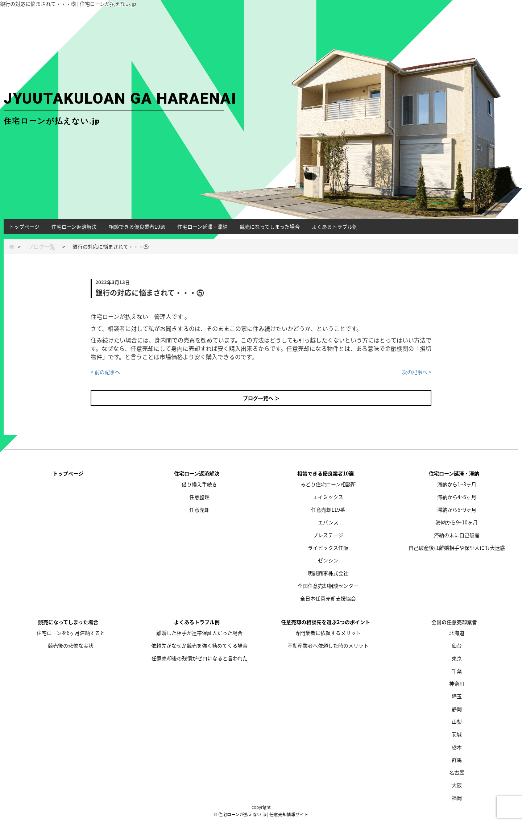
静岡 (457, 708)
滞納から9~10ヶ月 (457, 522)
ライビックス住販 (328, 547)
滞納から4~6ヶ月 (456, 496)
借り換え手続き (199, 484)
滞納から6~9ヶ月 (456, 509)
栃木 (457, 747)
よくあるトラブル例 (334, 226)
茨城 (457, 734)
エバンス (328, 522)
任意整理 (199, 496)
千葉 (457, 670)
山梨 (457, 721)
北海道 (456, 632)
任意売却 (199, 509)
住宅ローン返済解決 (74, 226)
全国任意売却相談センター (328, 585)
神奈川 (456, 683)
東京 (457, 658)
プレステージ (328, 535)
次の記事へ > (416, 371)
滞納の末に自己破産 (457, 535)
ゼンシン (328, 560)
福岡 (457, 797)
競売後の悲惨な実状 (71, 645)
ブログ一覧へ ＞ (261, 398)
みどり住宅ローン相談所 (328, 484)
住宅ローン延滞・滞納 (202, 226)
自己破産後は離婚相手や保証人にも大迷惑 (457, 547)
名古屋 (456, 772)
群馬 (457, 759)
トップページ (24, 226)
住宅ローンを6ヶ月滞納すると (71, 632)
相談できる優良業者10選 (137, 226)
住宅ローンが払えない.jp (242, 814)
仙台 (457, 645)
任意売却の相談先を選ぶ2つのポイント (325, 621)
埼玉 (457, 696)
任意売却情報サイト (288, 814)
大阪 (457, 785)
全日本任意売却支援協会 (328, 598)
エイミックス (328, 496)
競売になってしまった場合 (270, 226)
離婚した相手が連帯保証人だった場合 (199, 632)
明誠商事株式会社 (328, 573)
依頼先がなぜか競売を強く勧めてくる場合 (199, 645)
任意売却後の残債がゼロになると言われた (200, 658)
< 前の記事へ (105, 371)
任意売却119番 (328, 509)
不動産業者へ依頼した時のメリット (328, 645)
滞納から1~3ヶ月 (456, 484)
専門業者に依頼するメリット (328, 632)
